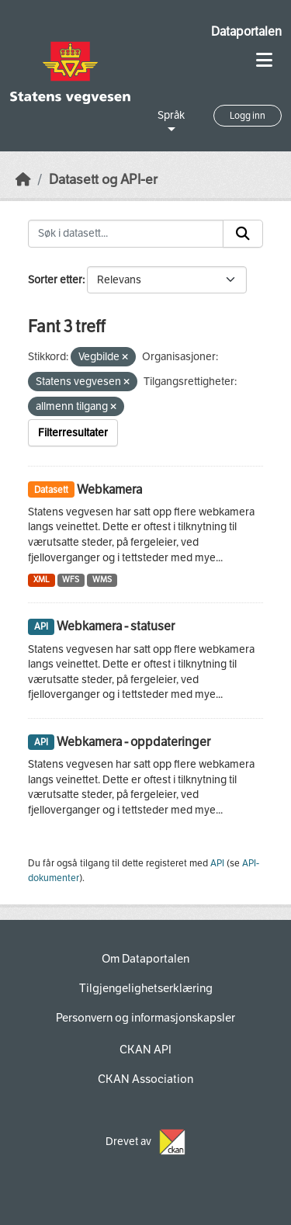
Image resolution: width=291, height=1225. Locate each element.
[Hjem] (23, 180)
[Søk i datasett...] (125, 234)
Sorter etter (55, 279)
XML (41, 579)
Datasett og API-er (103, 180)
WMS (102, 579)
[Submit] (243, 234)
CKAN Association (145, 1079)
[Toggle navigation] (264, 60)
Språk (171, 115)
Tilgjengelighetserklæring (146, 988)
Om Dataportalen (145, 959)
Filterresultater (73, 432)
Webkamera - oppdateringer (133, 741)
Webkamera (109, 489)
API (217, 863)
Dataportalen (246, 31)
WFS (70, 579)
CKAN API (145, 1050)
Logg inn (247, 115)
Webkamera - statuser (116, 626)
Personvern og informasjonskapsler (145, 1018)
